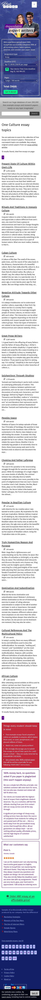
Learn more (6, 997)
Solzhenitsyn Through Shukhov (18, 375)
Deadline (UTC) (10, 62)
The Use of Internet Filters (14, 924)
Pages (6, 78)
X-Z (14, 958)
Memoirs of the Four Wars (14, 921)
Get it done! (10, 92)
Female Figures (9, 928)
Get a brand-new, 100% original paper (20, 760)
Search (34, 113)
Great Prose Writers (12, 335)
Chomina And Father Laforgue (17, 460)
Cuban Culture (9, 252)
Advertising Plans (11, 932)
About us (7, 979)
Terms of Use (9, 969)
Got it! (35, 993)
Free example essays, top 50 (12, 941)
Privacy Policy (9, 973)
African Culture (10, 676)
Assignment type (10, 54)
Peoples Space (9, 418)
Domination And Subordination (18, 588)
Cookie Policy (9, 976)
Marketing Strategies (12, 917)
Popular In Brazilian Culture (16, 502)
